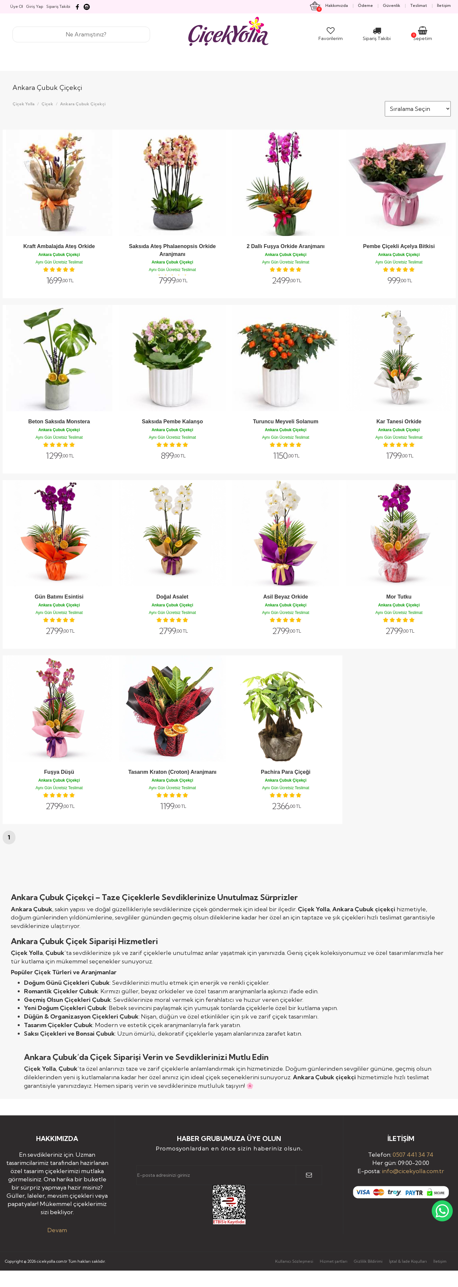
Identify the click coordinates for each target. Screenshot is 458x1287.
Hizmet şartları (333, 1261)
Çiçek (47, 103)
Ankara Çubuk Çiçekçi (82, 103)
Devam (57, 1230)
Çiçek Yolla (23, 103)
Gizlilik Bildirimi (368, 1261)
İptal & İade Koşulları (408, 1261)
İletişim (440, 1261)
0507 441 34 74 (413, 1154)
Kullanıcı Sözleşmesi (294, 1261)
